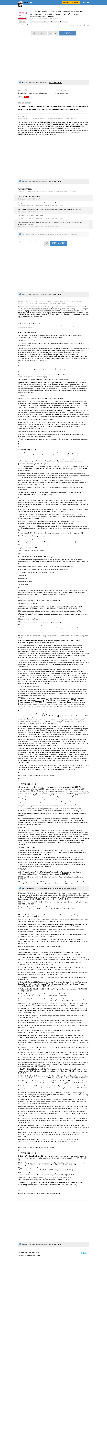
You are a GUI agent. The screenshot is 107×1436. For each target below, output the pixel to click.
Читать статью (58, 243)
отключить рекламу (55, 82)
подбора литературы (69, 888)
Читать (67, 33)
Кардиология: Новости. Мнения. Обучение (32, 93)
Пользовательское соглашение (29, 1253)
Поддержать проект (71, 2)
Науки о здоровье (61, 93)
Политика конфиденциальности (29, 1256)
